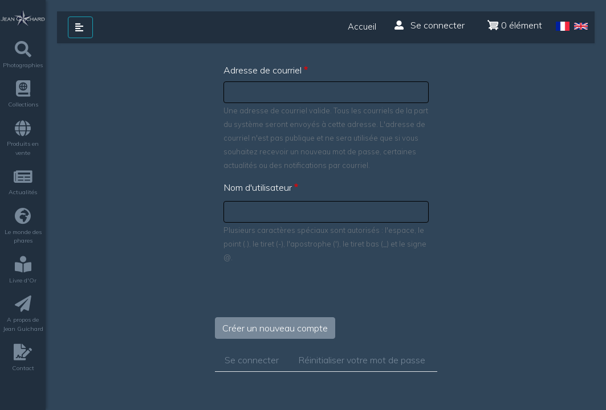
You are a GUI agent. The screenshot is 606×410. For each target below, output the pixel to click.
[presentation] (301, 295)
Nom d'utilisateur (257, 187)
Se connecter (429, 25)
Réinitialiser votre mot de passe (361, 360)
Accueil (362, 26)
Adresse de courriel (262, 70)
